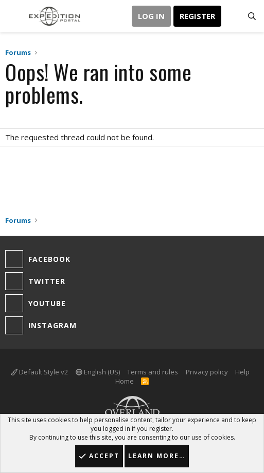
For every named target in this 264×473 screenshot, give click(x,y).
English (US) (98, 371)
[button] (14, 16)
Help (242, 371)
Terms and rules (152, 371)
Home (124, 381)
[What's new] (231, 16)
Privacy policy (207, 371)
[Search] (252, 16)
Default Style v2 (39, 371)
